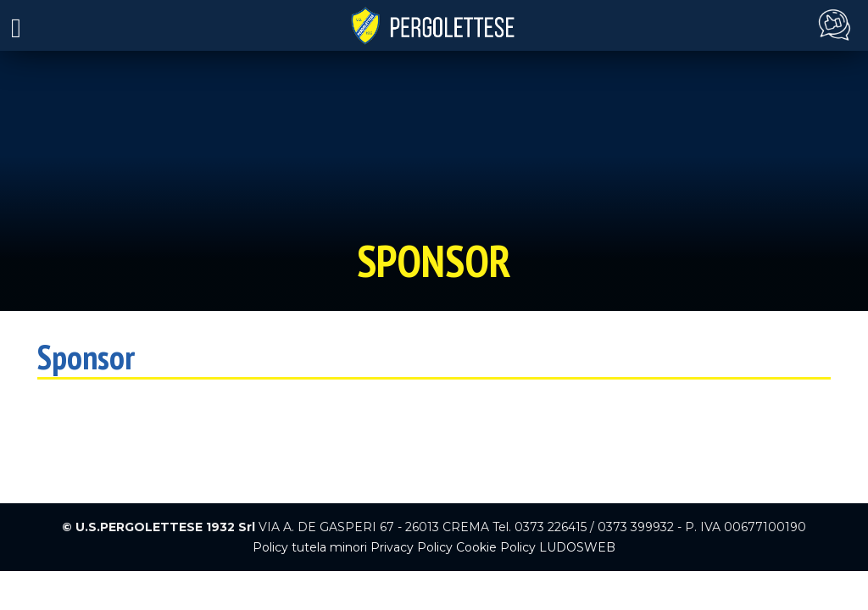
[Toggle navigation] (16, 26)
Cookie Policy (496, 547)
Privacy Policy (411, 547)
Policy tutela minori (310, 547)
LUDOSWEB (577, 547)
